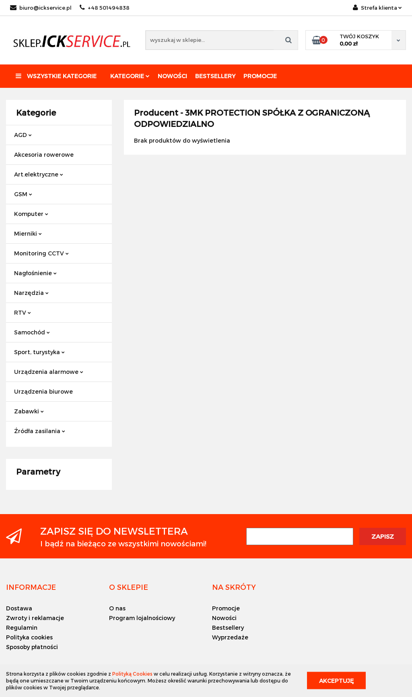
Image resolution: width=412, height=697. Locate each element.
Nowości (172, 76)
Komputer (31, 213)
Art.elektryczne (38, 174)
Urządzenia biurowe (43, 391)
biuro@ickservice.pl (41, 7)
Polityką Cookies (132, 673)
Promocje (260, 76)
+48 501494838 (105, 7)
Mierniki (28, 233)
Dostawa (19, 608)
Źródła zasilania (39, 430)
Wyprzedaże (230, 637)
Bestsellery (215, 76)
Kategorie (130, 76)
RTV (22, 312)
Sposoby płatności (32, 646)
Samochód (32, 332)
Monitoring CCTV (41, 253)
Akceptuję (336, 680)
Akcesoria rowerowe (44, 154)
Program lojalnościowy (142, 617)
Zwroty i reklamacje (35, 617)
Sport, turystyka (39, 351)
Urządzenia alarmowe (48, 371)
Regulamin (21, 627)
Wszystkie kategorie (56, 76)
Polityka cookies (29, 637)
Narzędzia (31, 292)
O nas (117, 608)
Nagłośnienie (35, 273)
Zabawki (29, 411)
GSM (23, 194)
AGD (23, 134)
